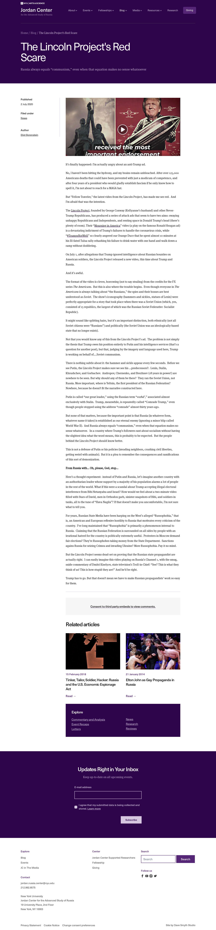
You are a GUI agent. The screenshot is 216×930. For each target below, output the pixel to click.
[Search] (185, 859)
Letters (76, 729)
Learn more (94, 808)
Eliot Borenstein (29, 135)
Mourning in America (107, 225)
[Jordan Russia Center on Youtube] (147, 876)
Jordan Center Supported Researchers (113, 857)
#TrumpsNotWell (77, 235)
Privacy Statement (31, 925)
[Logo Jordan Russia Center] (36, 12)
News (24, 118)
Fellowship (98, 862)
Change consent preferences (78, 925)
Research (172, 10)
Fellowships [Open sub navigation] (106, 10)
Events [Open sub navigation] (87, 10)
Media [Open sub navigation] (137, 10)
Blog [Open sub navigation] (123, 10)
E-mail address (83, 787)
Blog (23, 857)
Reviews (131, 728)
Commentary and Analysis (88, 719)
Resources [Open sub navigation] (155, 10)
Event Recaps (80, 724)
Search (145, 851)
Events (24, 862)
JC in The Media (30, 867)
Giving (189, 10)
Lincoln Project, (80, 210)
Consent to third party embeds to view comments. (123, 606)
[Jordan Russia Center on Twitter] (155, 876)
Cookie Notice (51, 925)
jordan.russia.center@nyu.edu (37, 883)
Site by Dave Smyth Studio (180, 925)
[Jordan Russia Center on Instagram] (151, 876)
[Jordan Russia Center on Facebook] (142, 876)
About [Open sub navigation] (72, 10)
